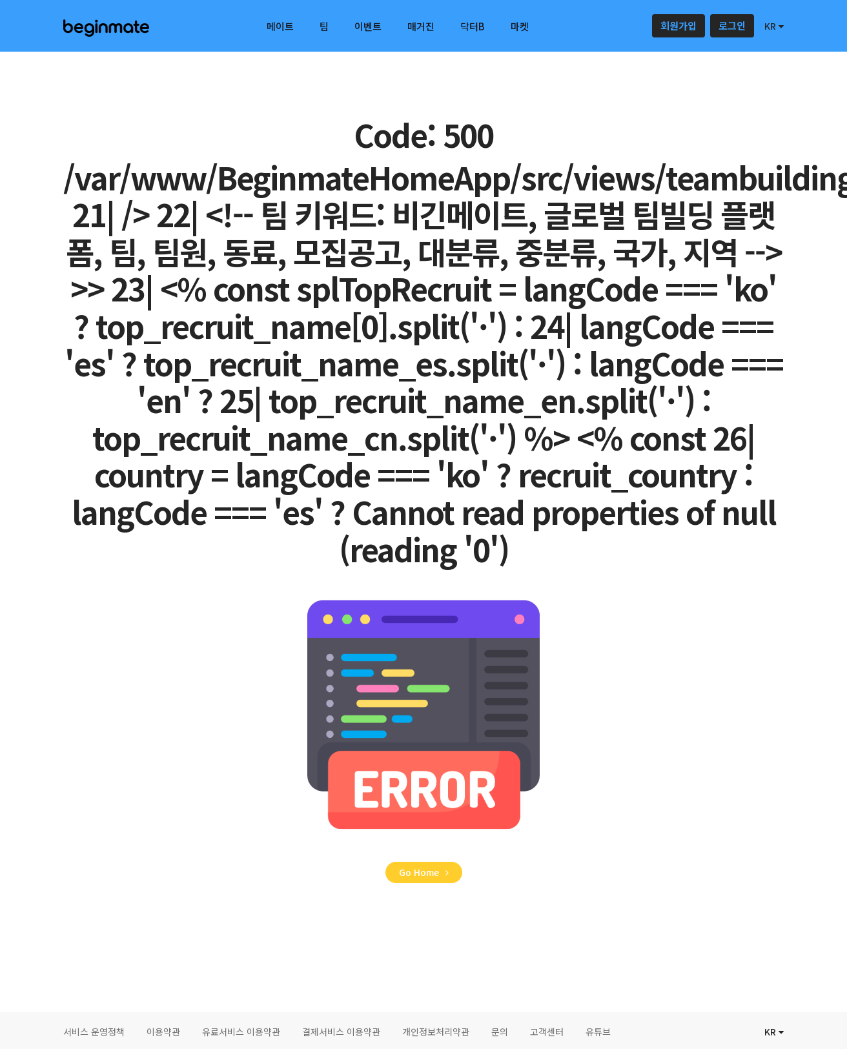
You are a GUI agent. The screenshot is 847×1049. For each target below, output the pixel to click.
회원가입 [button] (678, 25)
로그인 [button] (732, 25)
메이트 (280, 26)
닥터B (472, 26)
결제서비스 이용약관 (341, 1031)
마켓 (520, 26)
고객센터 (547, 1031)
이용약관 (163, 1031)
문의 (499, 1031)
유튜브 (598, 1031)
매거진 (420, 26)
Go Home (424, 872)
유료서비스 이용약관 (241, 1031)
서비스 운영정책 (94, 1031)
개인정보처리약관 (435, 1031)
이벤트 (368, 26)
